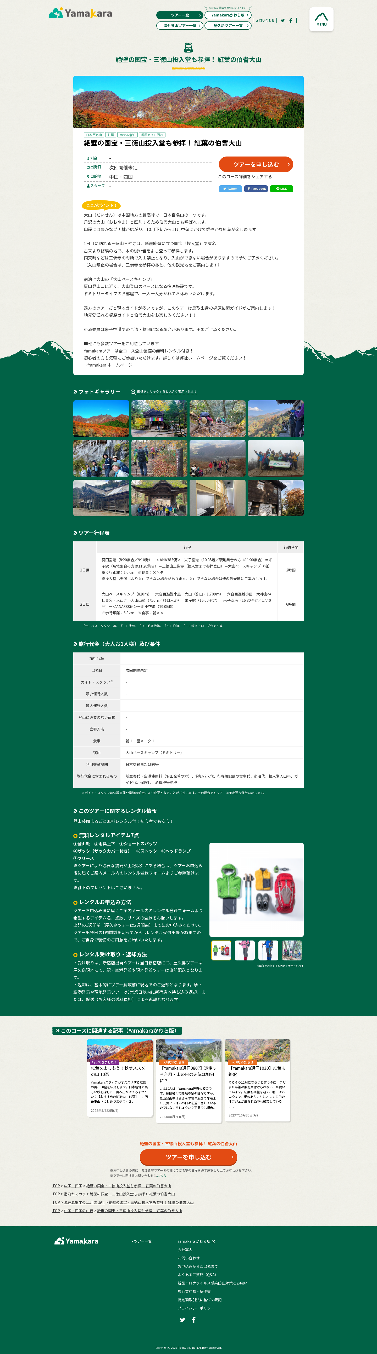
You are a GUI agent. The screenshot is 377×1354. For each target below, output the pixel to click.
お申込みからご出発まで (198, 1266)
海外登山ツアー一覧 (182, 25)
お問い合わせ (265, 20)
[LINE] (281, 189)
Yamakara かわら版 (194, 1241)
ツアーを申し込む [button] (256, 164)
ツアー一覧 (186, 15)
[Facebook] (291, 20)
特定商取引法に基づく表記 (200, 1299)
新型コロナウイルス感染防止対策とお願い (212, 1283)
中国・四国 (73, 1185)
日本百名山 (94, 134)
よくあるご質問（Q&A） (198, 1274)
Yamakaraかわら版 (228, 14)
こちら (161, 1175)
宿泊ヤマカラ (75, 1193)
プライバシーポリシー (196, 1308)
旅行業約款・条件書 (194, 1291)
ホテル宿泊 (127, 134)
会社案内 (185, 1249)
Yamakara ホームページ (110, 365)
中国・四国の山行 (78, 1210)
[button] (321, 19)
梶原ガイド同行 (152, 134)
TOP (56, 1185)
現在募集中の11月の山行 (84, 1202)
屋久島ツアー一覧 (231, 25)
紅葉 (111, 134)
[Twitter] (282, 20)
